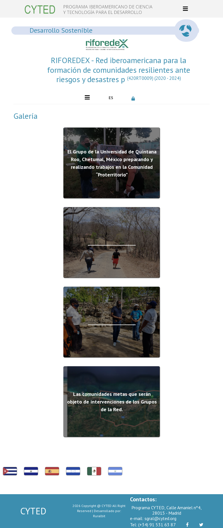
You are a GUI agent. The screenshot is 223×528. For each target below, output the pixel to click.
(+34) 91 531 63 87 (153, 524)
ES (111, 97)
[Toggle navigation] (185, 9)
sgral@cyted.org (153, 518)
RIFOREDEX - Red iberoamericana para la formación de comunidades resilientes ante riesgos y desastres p (118, 69)
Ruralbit (99, 516)
